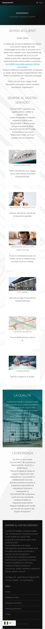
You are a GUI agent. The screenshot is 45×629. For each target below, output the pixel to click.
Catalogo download (13, 603)
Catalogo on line (11, 597)
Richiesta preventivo (13, 609)
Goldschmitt (7, 3)
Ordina (8, 614)
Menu (41, 3)
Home (7, 592)
